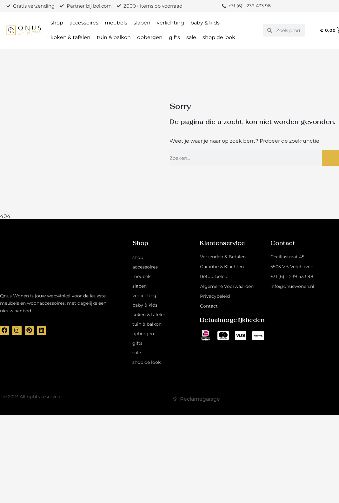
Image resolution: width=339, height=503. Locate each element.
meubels (116, 23)
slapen (142, 23)
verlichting (170, 23)
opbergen (150, 37)
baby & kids (205, 23)
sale (191, 37)
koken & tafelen (70, 37)
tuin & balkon (114, 37)
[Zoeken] (330, 158)
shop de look (219, 37)
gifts (174, 37)
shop (56, 23)
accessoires (84, 23)
